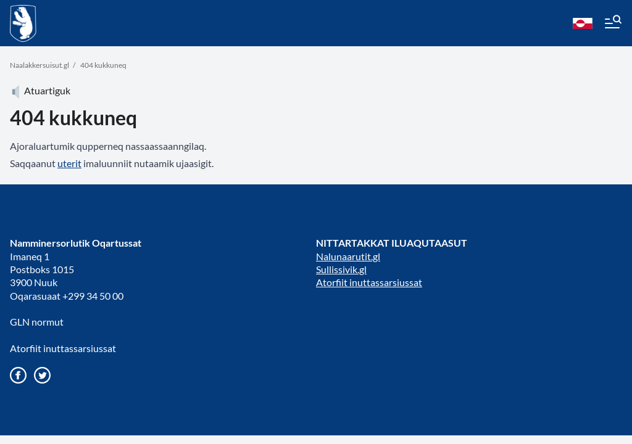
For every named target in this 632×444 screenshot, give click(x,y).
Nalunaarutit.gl (348, 256)
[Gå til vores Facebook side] (18, 375)
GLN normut (37, 321)
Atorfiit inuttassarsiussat (63, 348)
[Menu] (612, 23)
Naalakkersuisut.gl (39, 65)
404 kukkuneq (103, 65)
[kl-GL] (582, 23)
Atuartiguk (40, 90)
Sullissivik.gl (341, 269)
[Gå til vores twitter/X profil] (42, 375)
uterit (69, 163)
